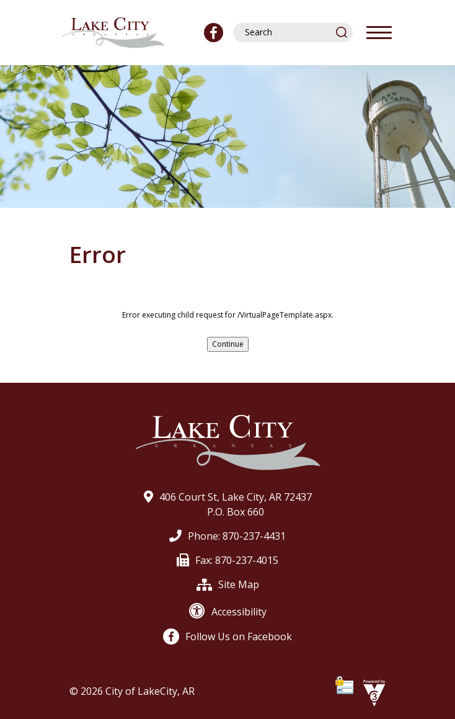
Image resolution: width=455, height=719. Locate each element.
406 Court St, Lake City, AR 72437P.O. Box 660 (228, 504)
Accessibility (228, 612)
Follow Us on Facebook (227, 636)
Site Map (228, 584)
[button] (342, 31)
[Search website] (287, 32)
